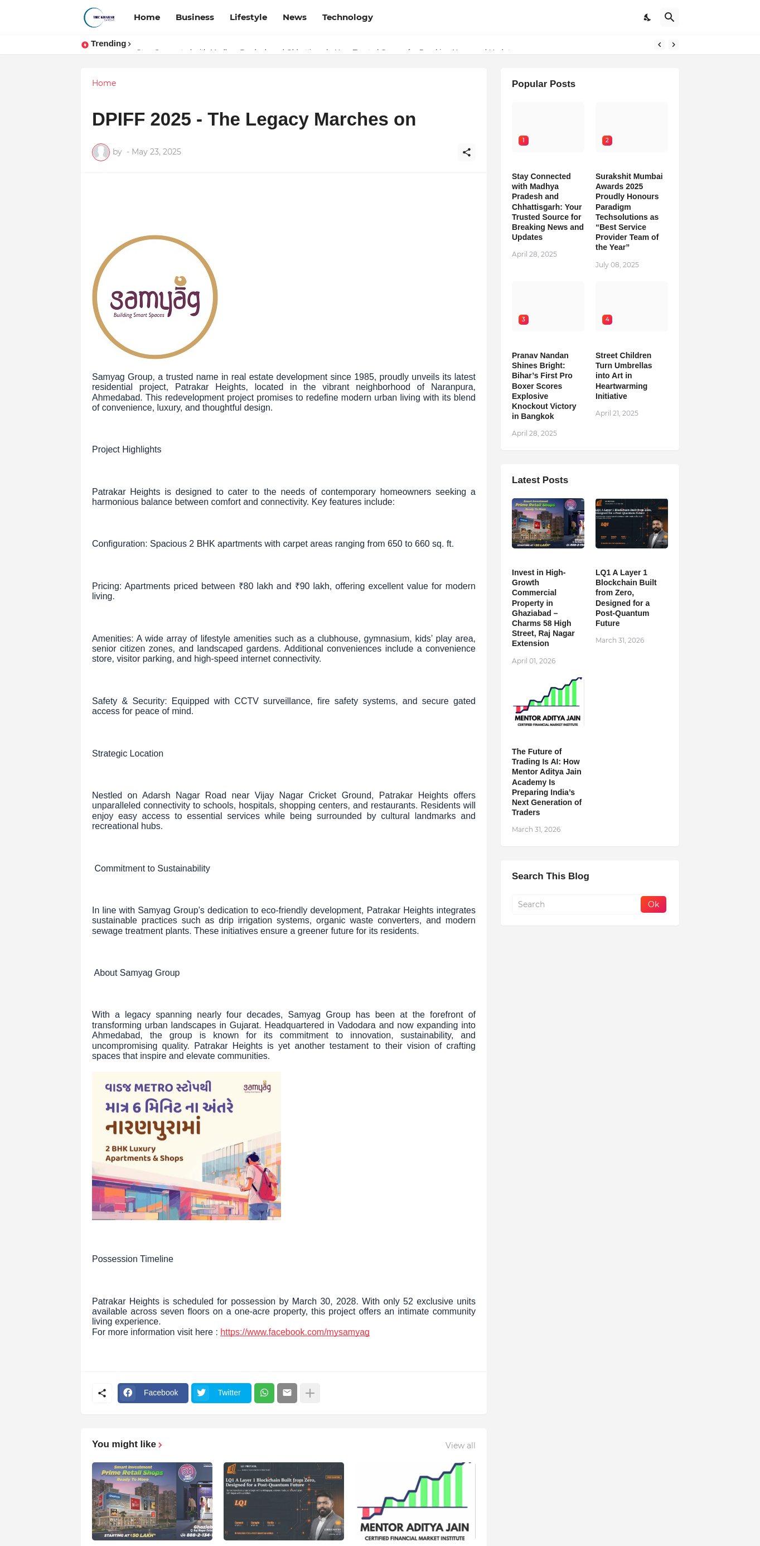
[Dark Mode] (647, 17)
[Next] (673, 44)
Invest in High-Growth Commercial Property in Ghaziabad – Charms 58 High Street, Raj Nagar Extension (543, 608)
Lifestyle (248, 17)
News (295, 17)
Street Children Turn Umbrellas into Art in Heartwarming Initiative (624, 376)
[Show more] (310, 1393)
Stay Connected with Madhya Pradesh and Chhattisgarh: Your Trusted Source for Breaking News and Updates (548, 207)
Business (195, 17)
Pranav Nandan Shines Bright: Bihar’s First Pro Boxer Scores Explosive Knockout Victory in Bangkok (544, 386)
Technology (347, 17)
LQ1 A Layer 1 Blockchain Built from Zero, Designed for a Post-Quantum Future (626, 598)
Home (147, 17)
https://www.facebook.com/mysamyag (295, 1332)
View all (461, 1445)
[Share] (467, 152)
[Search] (669, 17)
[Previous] (659, 44)
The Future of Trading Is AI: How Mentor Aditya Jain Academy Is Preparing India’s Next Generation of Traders (547, 782)
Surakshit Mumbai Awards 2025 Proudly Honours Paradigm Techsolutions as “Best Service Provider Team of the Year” (629, 212)
